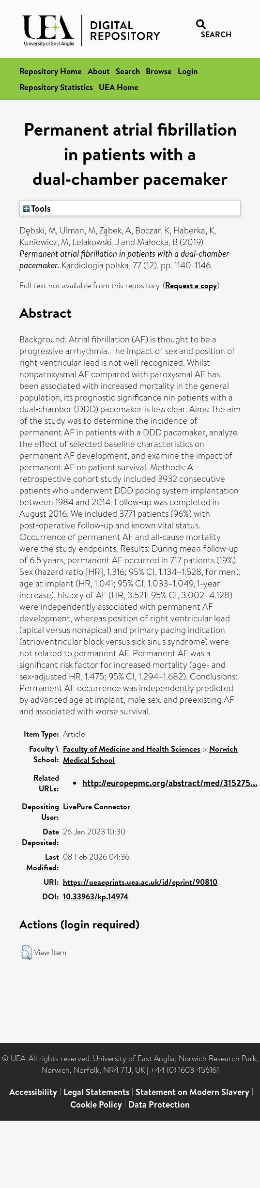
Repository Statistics (56, 87)
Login (188, 71)
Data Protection (159, 1104)
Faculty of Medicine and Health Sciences (131, 748)
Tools (37, 208)
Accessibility (33, 1092)
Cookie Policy (96, 1104)
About (99, 71)
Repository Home (50, 71)
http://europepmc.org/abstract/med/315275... (170, 783)
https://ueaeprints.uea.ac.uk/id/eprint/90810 (140, 882)
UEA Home (118, 87)
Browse (159, 71)
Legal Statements (96, 1092)
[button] (26, 952)
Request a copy (191, 285)
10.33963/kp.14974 (95, 896)
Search (128, 71)
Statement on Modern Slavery (192, 1092)
